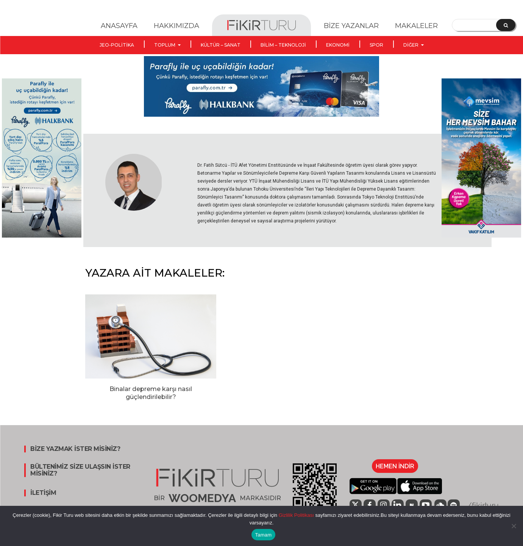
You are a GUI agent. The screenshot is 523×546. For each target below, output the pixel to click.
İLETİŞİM (43, 493)
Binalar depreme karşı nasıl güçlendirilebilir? (150, 393)
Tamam (263, 535)
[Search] (505, 25)
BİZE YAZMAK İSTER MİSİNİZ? (75, 449)
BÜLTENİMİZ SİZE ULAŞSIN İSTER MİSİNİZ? (80, 470)
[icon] (412, 505)
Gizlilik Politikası (295, 515)
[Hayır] (513, 526)
